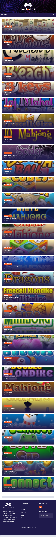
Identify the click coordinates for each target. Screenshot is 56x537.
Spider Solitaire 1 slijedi (10, 155)
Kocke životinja (8, 187)
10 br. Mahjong (8, 139)
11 (9, 497)
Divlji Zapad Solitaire (9, 408)
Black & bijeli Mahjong (10, 218)
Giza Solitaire (7, 313)
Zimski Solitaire (8, 424)
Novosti (23, 509)
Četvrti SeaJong (8, 471)
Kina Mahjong (7, 234)
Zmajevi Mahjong (8, 282)
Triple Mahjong (8, 392)
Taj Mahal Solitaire (9, 108)
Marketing (23, 512)
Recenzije (23, 518)
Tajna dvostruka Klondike (11, 376)
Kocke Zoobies (8, 250)
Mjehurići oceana (8, 361)
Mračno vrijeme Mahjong (11, 266)
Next (12, 497)
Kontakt (25, 531)
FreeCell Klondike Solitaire (11, 297)
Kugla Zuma (7, 171)
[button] (54, 15)
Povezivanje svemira (9, 487)
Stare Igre (23, 507)
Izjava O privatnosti (34, 531)
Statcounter (3, 536)
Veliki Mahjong (8, 29)
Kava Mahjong (8, 44)
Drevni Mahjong (8, 60)
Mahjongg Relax (8, 345)
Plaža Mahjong (8, 76)
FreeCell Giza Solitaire (10, 123)
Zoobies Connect (8, 440)
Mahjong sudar (8, 329)
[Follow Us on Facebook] (40, 507)
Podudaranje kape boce (10, 455)
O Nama (19, 531)
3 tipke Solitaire (8, 92)
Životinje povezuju (9, 203)
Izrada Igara (24, 515)
